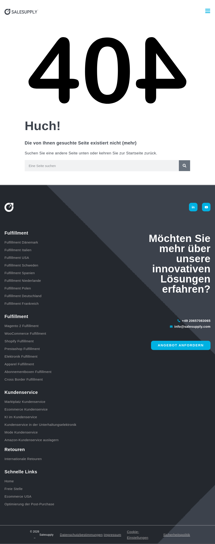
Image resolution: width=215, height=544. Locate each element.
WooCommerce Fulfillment (25, 333)
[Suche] (184, 165)
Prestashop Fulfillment (22, 349)
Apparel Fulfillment (19, 364)
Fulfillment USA (16, 258)
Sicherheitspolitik (176, 535)
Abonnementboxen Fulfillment (27, 372)
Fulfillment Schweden (21, 265)
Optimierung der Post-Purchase (29, 504)
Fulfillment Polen (17, 288)
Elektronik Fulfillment (20, 356)
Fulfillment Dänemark (21, 242)
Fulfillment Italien (17, 250)
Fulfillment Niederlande (23, 280)
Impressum (112, 535)
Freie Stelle (13, 489)
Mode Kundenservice (21, 432)
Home (9, 481)
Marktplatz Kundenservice (24, 402)
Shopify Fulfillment (19, 341)
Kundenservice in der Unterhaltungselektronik (40, 425)
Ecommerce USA (17, 496)
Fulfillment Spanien (19, 273)
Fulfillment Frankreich (21, 303)
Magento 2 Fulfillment (21, 326)
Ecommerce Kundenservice (26, 409)
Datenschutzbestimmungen (81, 535)
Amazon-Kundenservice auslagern (31, 440)
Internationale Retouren (23, 459)
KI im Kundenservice (20, 417)
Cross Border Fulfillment (23, 379)
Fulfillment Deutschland (23, 296)
